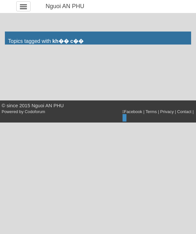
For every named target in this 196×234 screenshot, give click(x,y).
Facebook (132, 111)
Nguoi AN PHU (65, 6)
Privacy (167, 111)
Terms (151, 111)
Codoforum (35, 111)
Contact (184, 111)
